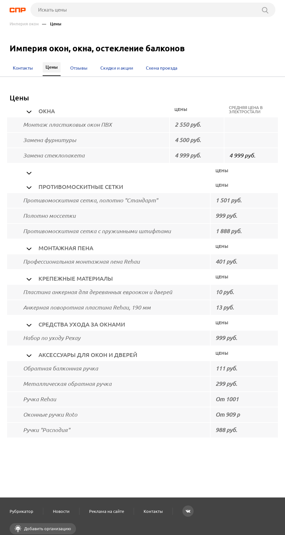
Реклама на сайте (106, 511)
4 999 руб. (242, 155)
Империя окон (24, 24)
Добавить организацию (47, 528)
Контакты (153, 511)
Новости (61, 511)
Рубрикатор (21, 511)
